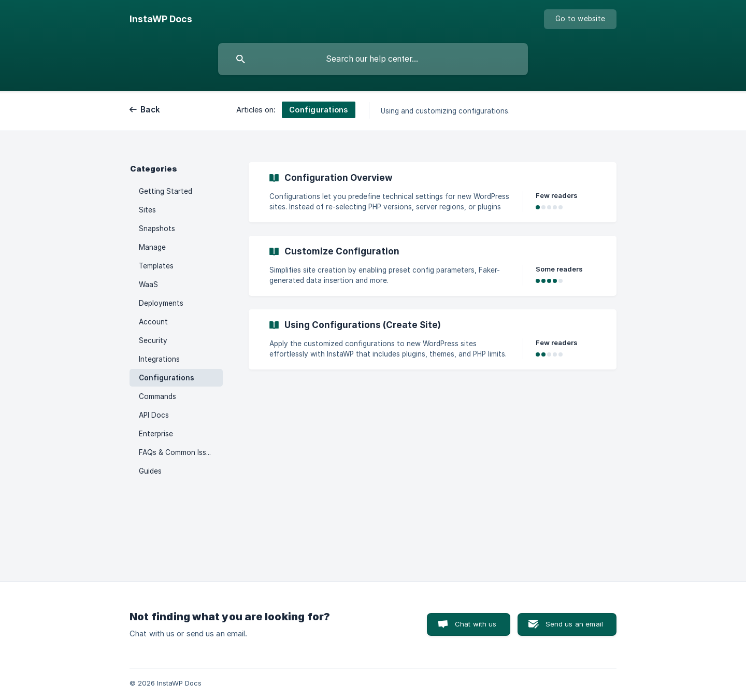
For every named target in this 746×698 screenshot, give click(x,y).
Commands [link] (157, 396)
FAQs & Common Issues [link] (178, 452)
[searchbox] (373, 59)
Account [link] (153, 322)
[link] (432, 192)
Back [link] (150, 110)
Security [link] (153, 340)
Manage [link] (152, 247)
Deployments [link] (161, 303)
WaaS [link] (148, 284)
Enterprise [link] (156, 434)
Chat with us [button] (476, 624)
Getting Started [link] (165, 191)
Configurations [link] (166, 378)
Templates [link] (156, 266)
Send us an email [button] (574, 624)
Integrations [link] (159, 359)
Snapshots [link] (157, 228)
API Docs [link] (154, 415)
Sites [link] (147, 210)
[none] (161, 19)
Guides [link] (150, 471)
